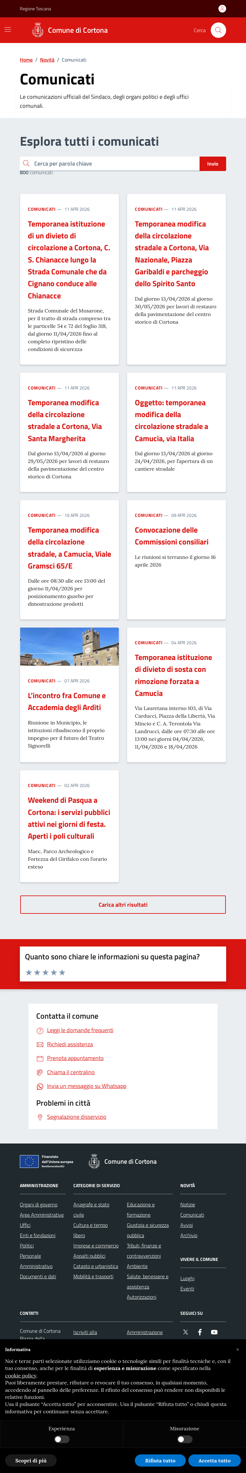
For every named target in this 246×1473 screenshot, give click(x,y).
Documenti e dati (38, 1276)
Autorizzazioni (141, 1297)
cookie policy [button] (21, 1375)
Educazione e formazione (141, 1210)
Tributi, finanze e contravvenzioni (144, 1251)
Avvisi (186, 1225)
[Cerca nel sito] (218, 30)
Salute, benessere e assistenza (147, 1281)
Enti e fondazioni (37, 1235)
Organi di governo (38, 1204)
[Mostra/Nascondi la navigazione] (8, 29)
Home (26, 60)
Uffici (25, 1225)
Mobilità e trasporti (93, 1276)
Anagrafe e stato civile (91, 1210)
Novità (47, 60)
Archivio (188, 1235)
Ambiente (137, 1266)
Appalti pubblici (89, 1256)
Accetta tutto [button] (215, 1460)
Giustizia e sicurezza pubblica (148, 1230)
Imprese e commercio (96, 1245)
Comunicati (42, 209)
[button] (238, 1349)
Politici (27, 1245)
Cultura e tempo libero (90, 1230)
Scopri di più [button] (30, 1460)
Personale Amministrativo (36, 1261)
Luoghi (187, 1278)
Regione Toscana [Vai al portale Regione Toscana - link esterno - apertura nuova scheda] (35, 8)
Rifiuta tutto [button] (160, 1460)
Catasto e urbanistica (95, 1266)
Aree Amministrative (42, 1215)
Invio (212, 163)
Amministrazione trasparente (145, 1337)
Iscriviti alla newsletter (85, 1337)
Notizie (187, 1204)
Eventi (187, 1288)
